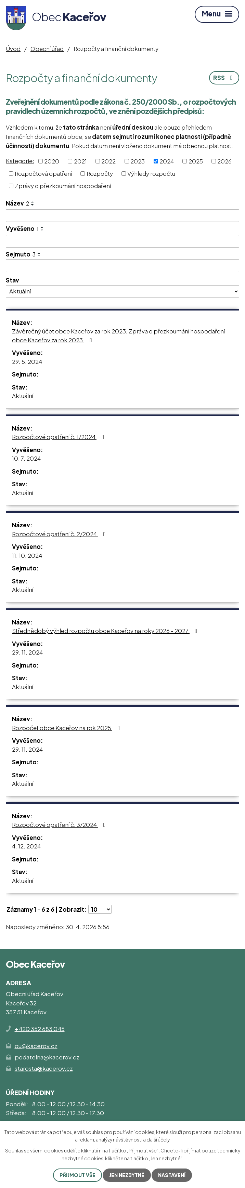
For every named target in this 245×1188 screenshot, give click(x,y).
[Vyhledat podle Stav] (122, 291)
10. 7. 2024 (26, 458)
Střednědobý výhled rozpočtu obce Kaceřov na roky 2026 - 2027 (106, 630)
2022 (108, 161)
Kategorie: (20, 160)
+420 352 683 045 (40, 1028)
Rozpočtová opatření (43, 173)
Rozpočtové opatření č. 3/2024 (60, 824)
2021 (80, 161)
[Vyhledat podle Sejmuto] (122, 265)
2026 (224, 161)
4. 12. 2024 (26, 846)
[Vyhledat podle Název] (122, 215)
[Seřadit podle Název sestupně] (33, 204)
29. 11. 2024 (27, 652)
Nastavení (171, 1175)
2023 (137, 161)
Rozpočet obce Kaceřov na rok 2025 (67, 727)
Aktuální (22, 395)
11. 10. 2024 (27, 555)
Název (17, 203)
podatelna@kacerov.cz (47, 1057)
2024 (166, 161)
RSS (224, 77)
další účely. (158, 1139)
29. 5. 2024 (27, 361)
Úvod (13, 48)
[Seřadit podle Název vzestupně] (33, 202)
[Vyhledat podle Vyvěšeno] (122, 241)
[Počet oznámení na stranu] (100, 909)
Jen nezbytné (126, 1175)
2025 (196, 161)
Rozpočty (100, 173)
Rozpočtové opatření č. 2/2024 (60, 534)
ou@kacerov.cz (36, 1046)
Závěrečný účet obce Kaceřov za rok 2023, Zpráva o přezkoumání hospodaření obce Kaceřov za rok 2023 (118, 335)
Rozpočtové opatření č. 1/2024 (59, 436)
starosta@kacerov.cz (44, 1068)
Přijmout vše (77, 1175)
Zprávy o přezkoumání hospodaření (63, 185)
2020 (51, 161)
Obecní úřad (47, 48)
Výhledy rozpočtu (151, 173)
